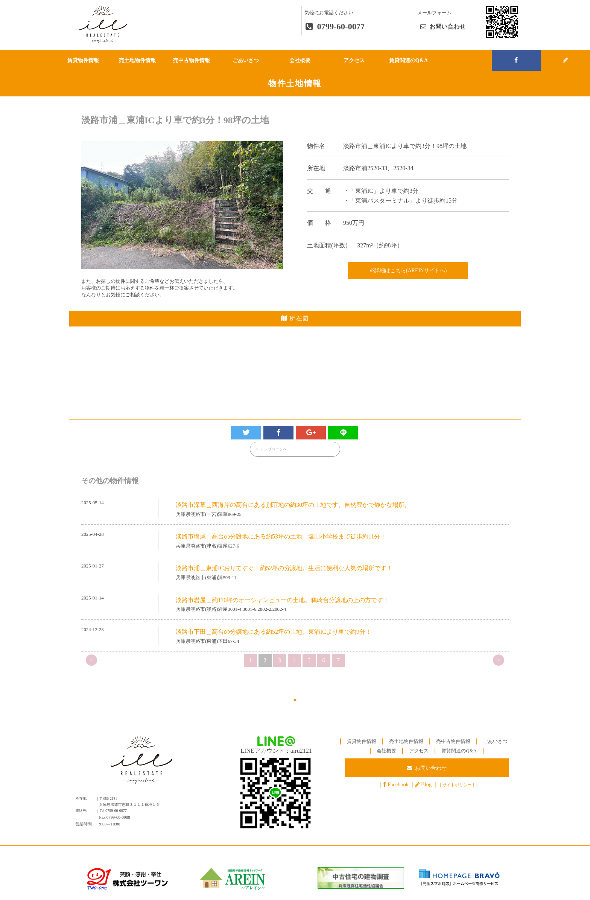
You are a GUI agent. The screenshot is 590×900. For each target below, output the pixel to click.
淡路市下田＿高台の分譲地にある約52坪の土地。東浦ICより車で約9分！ (273, 632)
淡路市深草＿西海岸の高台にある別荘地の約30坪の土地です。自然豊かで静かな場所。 (293, 505)
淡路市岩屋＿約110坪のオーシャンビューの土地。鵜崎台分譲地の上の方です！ (282, 600)
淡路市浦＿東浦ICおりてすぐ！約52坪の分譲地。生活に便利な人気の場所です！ (284, 569)
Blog (426, 786)
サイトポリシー (456, 786)
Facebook (398, 786)
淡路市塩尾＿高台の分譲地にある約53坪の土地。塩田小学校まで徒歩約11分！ (281, 537)
